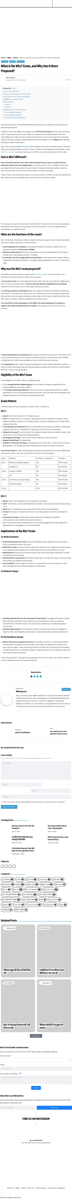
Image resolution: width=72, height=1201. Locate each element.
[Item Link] (5, 822)
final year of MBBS (27, 249)
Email (2, 1064)
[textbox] (36, 1059)
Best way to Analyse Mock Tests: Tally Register (57, 821)
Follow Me (66, 689)
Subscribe (54, 1107)
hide (13, 88)
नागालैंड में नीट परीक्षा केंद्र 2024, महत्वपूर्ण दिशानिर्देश (22, 832)
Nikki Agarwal (10, 78)
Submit (36, 1088)
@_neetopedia (36, 1140)
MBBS (9, 58)
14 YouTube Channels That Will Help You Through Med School (23, 843)
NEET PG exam (23, 147)
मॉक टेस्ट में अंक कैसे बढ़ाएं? (22, 732)
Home (3, 58)
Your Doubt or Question (9, 1074)
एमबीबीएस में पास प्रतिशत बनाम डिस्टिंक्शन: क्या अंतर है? (51, 965)
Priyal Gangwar (45, 922)
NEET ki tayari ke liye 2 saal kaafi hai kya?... (58, 832)
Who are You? (5, 1056)
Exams (15, 58)
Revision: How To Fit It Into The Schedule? (23, 821)
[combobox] (36, 1059)
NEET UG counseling (8, 152)
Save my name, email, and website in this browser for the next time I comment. (34, 796)
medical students (42, 274)
